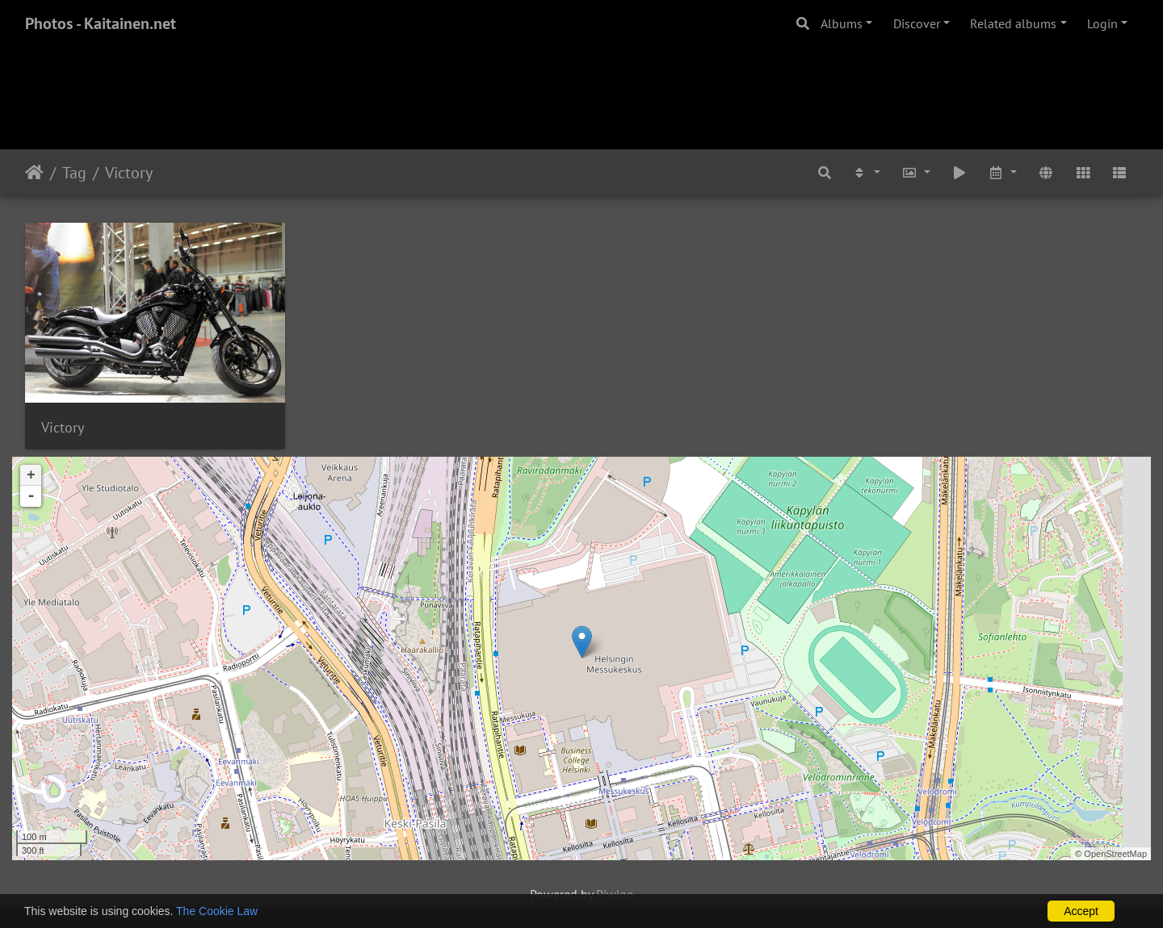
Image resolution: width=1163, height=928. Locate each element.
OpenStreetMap (1115, 854)
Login (1102, 23)
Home (34, 173)
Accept (1081, 911)
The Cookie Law (217, 911)
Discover (916, 23)
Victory (129, 172)
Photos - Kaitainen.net (100, 23)
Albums (842, 23)
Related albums (1013, 23)
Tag (74, 172)
